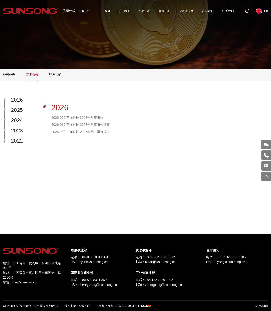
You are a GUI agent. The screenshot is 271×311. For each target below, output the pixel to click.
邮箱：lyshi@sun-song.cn (89, 262)
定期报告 (33, 74)
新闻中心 (165, 11)
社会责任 (208, 11)
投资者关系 (186, 11)
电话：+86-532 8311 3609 (89, 280)
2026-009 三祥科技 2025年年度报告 (80, 118)
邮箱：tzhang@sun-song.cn (156, 262)
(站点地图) (261, 305)
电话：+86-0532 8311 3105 (226, 257)
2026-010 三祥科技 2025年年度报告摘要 (83, 126)
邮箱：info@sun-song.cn (21, 282)
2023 (17, 130)
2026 (17, 100)
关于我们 (124, 11)
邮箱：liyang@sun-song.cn (225, 262)
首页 (107, 11)
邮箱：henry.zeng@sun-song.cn (94, 285)
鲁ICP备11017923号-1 (125, 305)
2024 (17, 120)
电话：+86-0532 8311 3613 (90, 257)
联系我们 (228, 11)
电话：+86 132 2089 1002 (154, 280)
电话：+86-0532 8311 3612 (155, 257)
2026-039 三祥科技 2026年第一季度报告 (83, 134)
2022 (17, 141)
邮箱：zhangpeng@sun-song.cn (159, 285)
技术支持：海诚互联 (77, 305)
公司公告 (9, 74)
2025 (17, 110)
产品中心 (144, 11)
